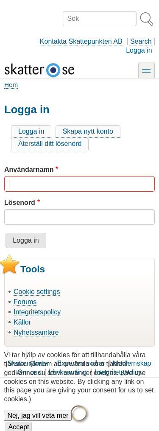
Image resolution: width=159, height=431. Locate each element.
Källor (22, 322)
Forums (25, 301)
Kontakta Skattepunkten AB (81, 41)
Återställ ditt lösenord (49, 143)
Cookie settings (37, 291)
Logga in (139, 50)
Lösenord (19, 202)
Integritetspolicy (37, 312)
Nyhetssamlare (36, 332)
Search (141, 41)
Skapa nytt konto (88, 131)
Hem (11, 84)
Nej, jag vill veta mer (37, 421)
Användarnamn (28, 169)
